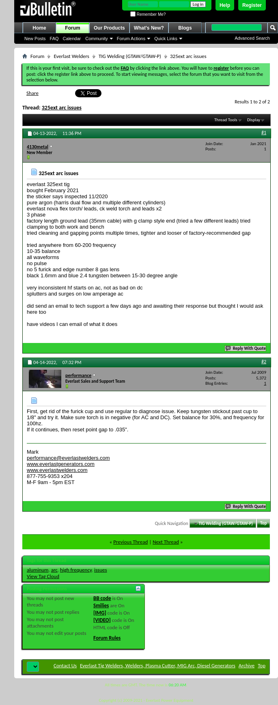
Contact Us (65, 665)
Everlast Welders (71, 56)
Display (253, 119)
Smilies (101, 605)
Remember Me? (148, 14)
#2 (263, 361)
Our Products (109, 28)
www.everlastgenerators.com (61, 464)
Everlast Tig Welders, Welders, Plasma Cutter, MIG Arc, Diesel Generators (157, 665)
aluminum (37, 570)
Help (225, 5)
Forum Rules (107, 638)
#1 (263, 132)
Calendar (72, 38)
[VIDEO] (102, 620)
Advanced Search (252, 38)
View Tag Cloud (43, 576)
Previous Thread (130, 542)
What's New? (149, 28)
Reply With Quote (246, 348)
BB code (102, 598)
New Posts (35, 38)
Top (263, 523)
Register (252, 5)
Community (96, 38)
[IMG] (99, 613)
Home (39, 28)
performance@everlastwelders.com (68, 458)
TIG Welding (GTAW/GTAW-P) (130, 56)
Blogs (185, 28)
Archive (246, 665)
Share (32, 93)
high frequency (76, 570)
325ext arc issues (62, 107)
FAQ (54, 38)
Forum (72, 28)
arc (54, 570)
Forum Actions (131, 38)
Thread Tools (225, 119)
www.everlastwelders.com (57, 470)
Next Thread (166, 542)
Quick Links (165, 38)
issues (100, 570)
